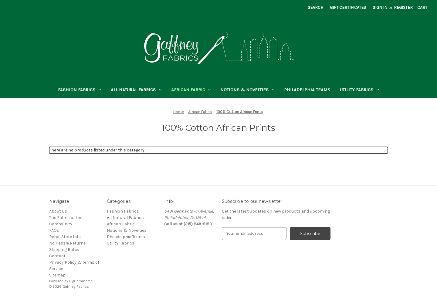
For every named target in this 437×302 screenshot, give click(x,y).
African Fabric (191, 89)
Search (315, 7)
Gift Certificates (348, 7)
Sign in (380, 7)
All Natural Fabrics (136, 89)
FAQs (54, 230)
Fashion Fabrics (79, 89)
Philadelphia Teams (307, 89)
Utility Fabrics (359, 89)
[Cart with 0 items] (422, 7)
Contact (57, 256)
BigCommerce (81, 281)
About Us (58, 211)
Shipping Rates (64, 249)
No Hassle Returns (67, 243)
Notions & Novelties (247, 89)
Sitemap (57, 275)
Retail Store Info (65, 236)
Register (403, 7)
